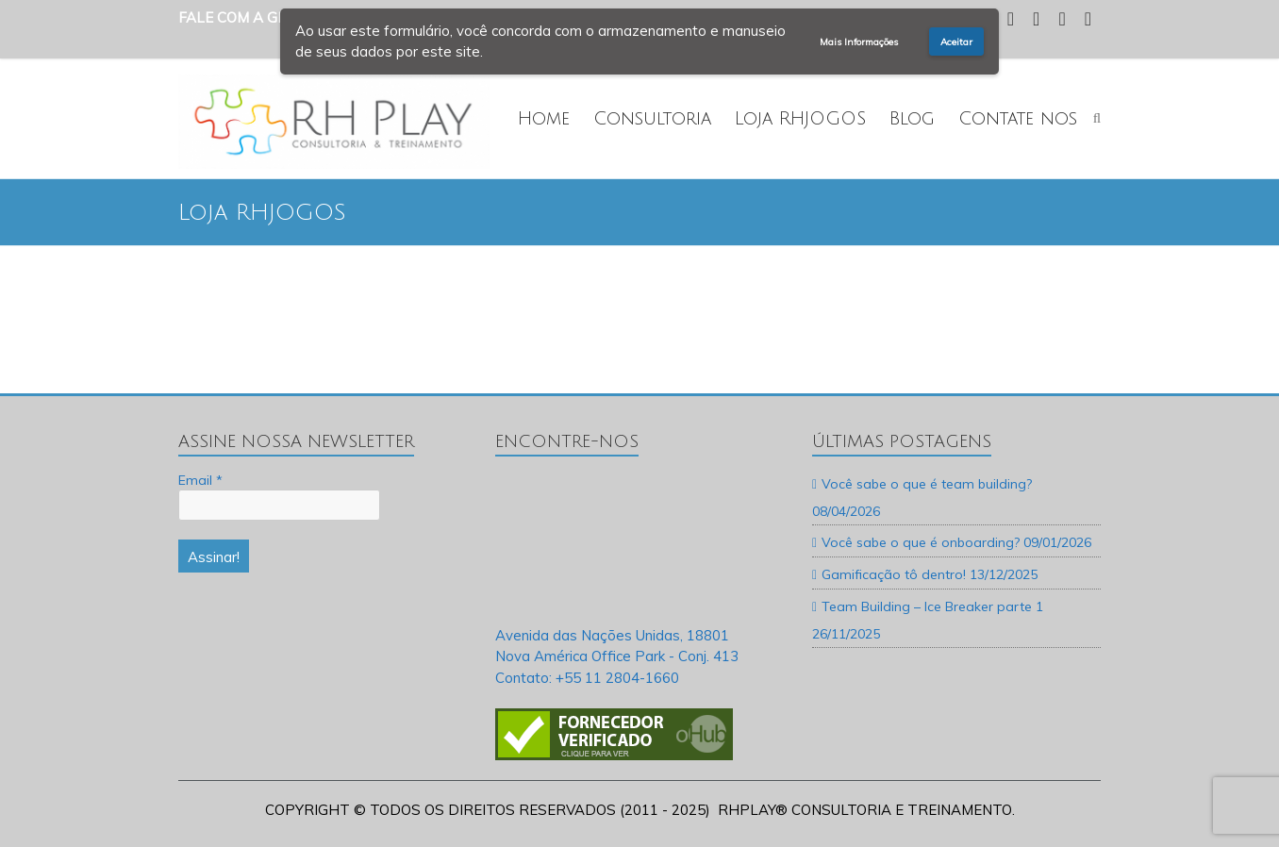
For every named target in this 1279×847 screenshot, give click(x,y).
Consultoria (652, 118)
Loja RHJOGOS (800, 118)
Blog (912, 118)
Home (544, 118)
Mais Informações (859, 42)
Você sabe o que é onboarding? (921, 542)
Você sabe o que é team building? (927, 483)
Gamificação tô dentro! (894, 574)
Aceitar (956, 42)
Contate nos (1017, 118)
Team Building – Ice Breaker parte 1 (932, 606)
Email (200, 480)
